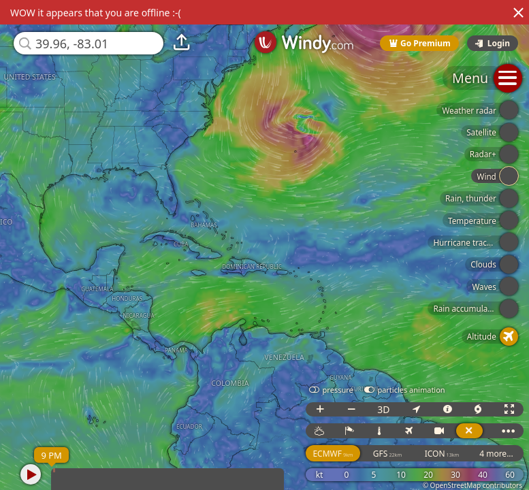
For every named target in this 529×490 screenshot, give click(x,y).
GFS (387, 453)
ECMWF (332, 453)
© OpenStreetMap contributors (472, 485)
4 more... (496, 453)
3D (383, 409)
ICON (442, 453)
